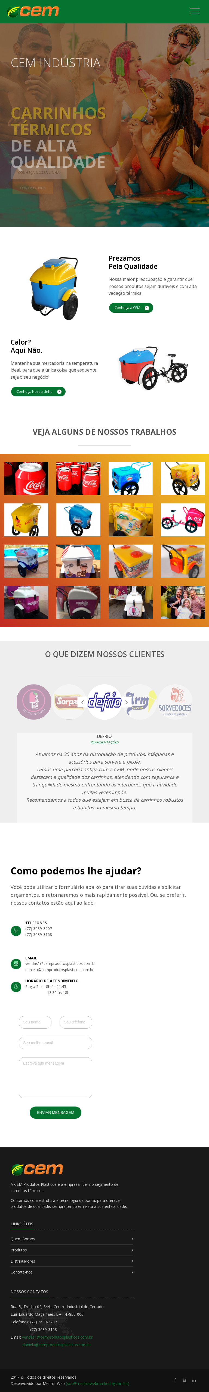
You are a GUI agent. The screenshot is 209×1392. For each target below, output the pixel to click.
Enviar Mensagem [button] (55, 1112)
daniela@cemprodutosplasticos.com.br (57, 1344)
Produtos (19, 1250)
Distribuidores (23, 1261)
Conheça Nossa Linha (39, 391)
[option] (104, 702)
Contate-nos (22, 1272)
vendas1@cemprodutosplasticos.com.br (57, 1337)
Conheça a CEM (132, 307)
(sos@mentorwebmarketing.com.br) (97, 1383)
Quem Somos (23, 1238)
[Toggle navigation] (194, 11)
